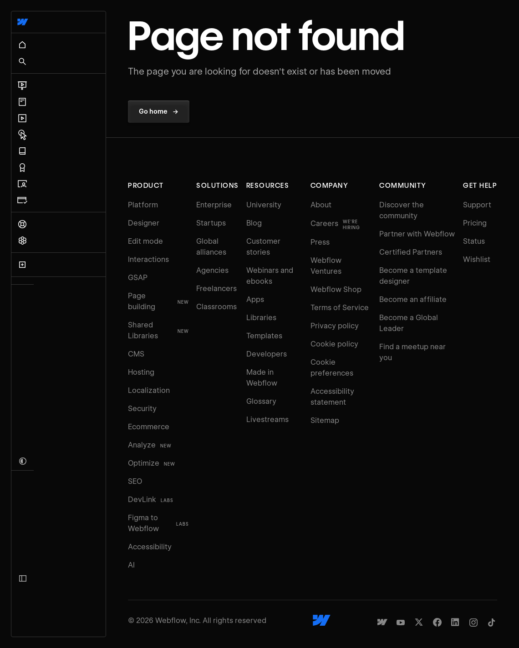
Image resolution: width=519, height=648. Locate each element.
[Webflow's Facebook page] (437, 600)
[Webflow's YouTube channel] (400, 600)
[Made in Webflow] (382, 600)
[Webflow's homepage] (286, 598)
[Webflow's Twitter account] (418, 600)
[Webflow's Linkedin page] (455, 600)
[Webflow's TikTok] (491, 600)
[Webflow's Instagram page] (473, 600)
